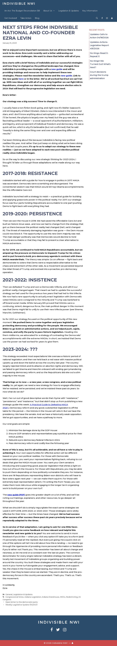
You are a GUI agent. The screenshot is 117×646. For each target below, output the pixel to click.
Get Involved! (10, 18)
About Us (50, 10)
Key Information (90, 11)
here (21, 79)
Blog (37, 18)
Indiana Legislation (33, 597)
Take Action (25, 18)
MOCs (62, 597)
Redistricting (72, 597)
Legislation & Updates (68, 11)
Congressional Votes (14, 597)
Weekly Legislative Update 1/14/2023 (21, 605)
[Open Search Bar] (97, 18)
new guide (56, 69)
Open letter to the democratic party (21, 602)
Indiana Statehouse (50, 597)
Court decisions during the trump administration (99, 75)
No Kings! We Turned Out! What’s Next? (100, 64)
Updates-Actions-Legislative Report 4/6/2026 (99, 45)
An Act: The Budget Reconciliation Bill (22, 11)
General (8, 594)
